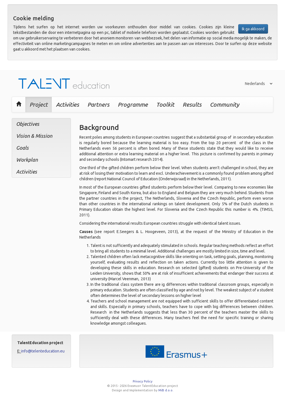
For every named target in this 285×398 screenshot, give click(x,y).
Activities (67, 104)
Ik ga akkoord (253, 29)
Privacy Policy (143, 381)
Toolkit (165, 104)
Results (192, 104)
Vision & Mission (34, 136)
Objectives (27, 124)
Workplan (27, 159)
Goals (22, 148)
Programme (133, 104)
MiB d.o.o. (165, 390)
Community (224, 104)
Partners (98, 104)
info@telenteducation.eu (43, 351)
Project (39, 104)
